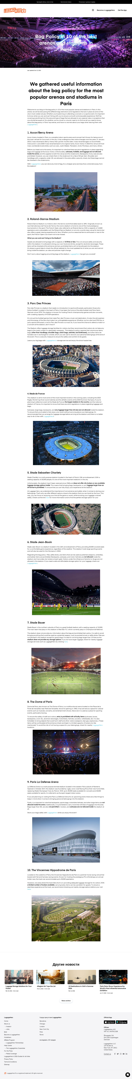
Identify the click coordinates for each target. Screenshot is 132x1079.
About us (7, 1024)
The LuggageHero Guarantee (15, 1048)
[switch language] (93, 10)
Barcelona (43, 1021)
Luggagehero (75, 254)
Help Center (8, 1045)
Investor (8, 1026)
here (47, 497)
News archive (66, 1001)
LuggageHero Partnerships (14, 1043)
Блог (5, 1032)
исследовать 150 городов (48, 1040)
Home (6, 1021)
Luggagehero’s (51, 340)
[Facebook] (115, 1054)
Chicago (42, 1024)
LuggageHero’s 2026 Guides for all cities (17, 1056)
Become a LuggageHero (106, 10)
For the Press (8, 1051)
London (42, 1026)
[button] (127, 1074)
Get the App (122, 10)
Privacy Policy (8, 1059)
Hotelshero (7, 1037)
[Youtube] (123, 1054)
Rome (41, 1035)
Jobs (7, 1029)
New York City (44, 1029)
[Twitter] (118, 1054)
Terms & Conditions (10, 1062)
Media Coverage (11, 1054)
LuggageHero (32, 124)
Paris (41, 1032)
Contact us (107, 1054)
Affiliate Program (9, 1040)
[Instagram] (121, 1054)
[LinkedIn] (126, 1054)
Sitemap (6, 1064)
